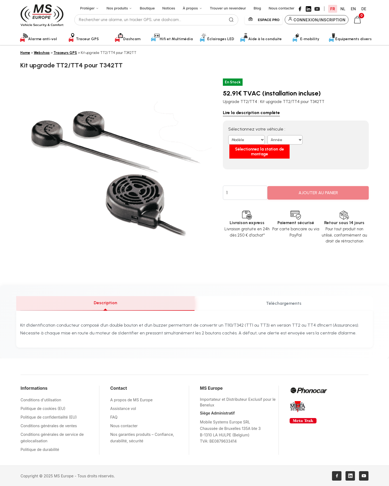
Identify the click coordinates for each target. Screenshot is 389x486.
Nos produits (119, 8)
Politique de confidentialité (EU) (49, 417)
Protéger (89, 8)
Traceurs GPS (65, 53)
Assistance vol (123, 408)
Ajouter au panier (318, 183)
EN (353, 8)
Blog (257, 8)
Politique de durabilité (40, 449)
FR (332, 8)
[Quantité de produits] (245, 183)
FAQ (114, 417)
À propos (192, 8)
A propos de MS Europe (131, 400)
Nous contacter (281, 8)
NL (343, 8)
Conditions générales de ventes (49, 425)
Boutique (147, 8)
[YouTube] (317, 9)
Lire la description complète (251, 112)
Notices (168, 8)
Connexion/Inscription (317, 20)
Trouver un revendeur (228, 8)
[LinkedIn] (308, 9)
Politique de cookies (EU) (43, 408)
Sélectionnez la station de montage (333, 142)
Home (25, 53)
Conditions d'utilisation (41, 400)
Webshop (42, 53)
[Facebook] (300, 9)
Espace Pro (264, 19)
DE (363, 8)
